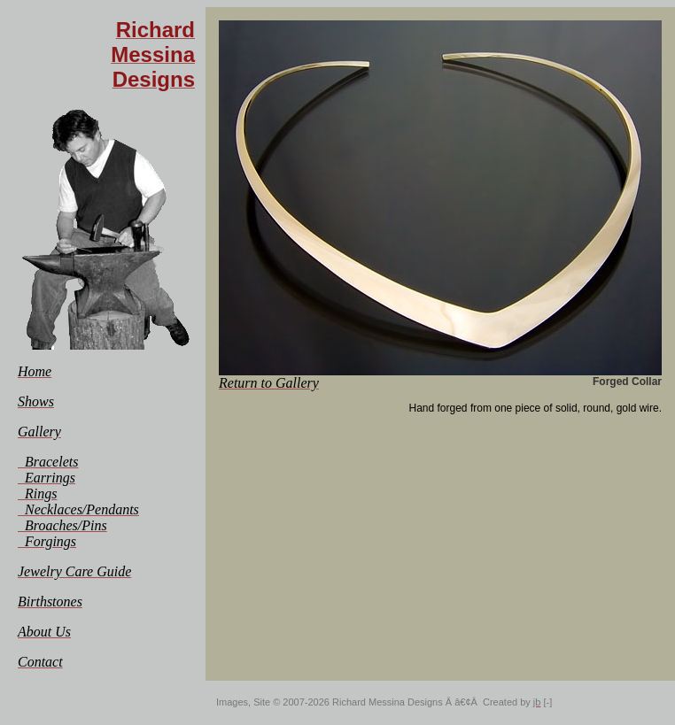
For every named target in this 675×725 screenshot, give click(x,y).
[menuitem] (34, 371)
